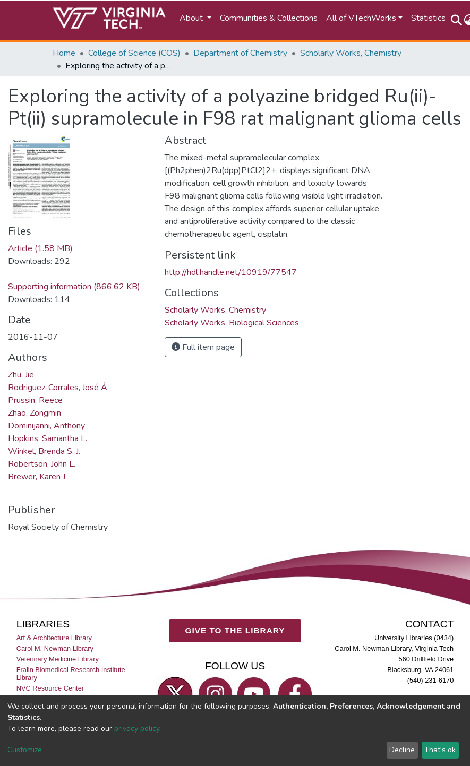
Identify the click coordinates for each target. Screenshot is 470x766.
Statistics (428, 18)
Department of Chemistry (240, 53)
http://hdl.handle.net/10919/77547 (231, 272)
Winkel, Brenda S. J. (44, 451)
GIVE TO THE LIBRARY (235, 630)
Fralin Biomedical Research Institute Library (70, 674)
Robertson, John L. (41, 464)
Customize (24, 750)
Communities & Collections (269, 18)
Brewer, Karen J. (37, 477)
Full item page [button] (203, 347)
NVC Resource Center (50, 688)
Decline (402, 750)
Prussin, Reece (35, 400)
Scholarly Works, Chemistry (350, 53)
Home (64, 53)
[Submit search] (456, 20)
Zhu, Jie (21, 375)
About (192, 18)
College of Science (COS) (134, 53)
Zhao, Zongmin (34, 413)
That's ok (440, 750)
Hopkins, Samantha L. (47, 438)
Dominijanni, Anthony (46, 426)
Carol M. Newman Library (54, 648)
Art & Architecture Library (54, 638)
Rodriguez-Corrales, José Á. (58, 387)
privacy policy (136, 729)
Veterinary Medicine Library (57, 659)
